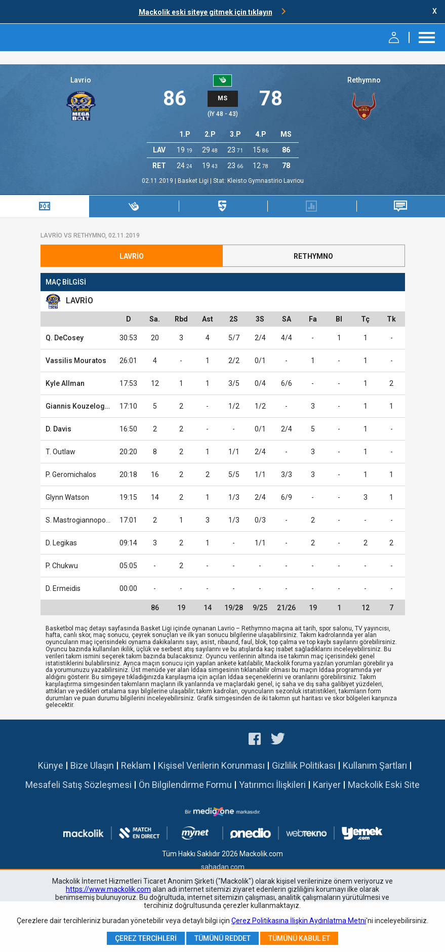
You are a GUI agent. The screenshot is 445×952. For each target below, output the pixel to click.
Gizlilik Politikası (304, 765)
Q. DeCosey (65, 338)
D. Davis (58, 429)
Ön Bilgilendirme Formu (185, 784)
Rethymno (364, 80)
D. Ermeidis (63, 588)
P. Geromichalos (71, 474)
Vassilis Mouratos (76, 360)
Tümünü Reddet (222, 938)
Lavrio (80, 80)
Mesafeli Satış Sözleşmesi (78, 784)
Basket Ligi (194, 180)
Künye (50, 765)
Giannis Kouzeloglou (80, 406)
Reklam (136, 765)
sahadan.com (223, 867)
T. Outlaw (60, 452)
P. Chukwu (62, 566)
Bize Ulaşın (92, 765)
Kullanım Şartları (375, 765)
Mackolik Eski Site (384, 784)
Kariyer (327, 784)
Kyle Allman (65, 383)
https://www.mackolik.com (108, 889)
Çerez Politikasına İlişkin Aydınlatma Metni (298, 921)
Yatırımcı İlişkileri (272, 784)
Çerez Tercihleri (146, 938)
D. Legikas (61, 543)
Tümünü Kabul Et (299, 938)
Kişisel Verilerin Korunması (211, 765)
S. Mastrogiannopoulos (82, 520)
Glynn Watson (67, 497)
